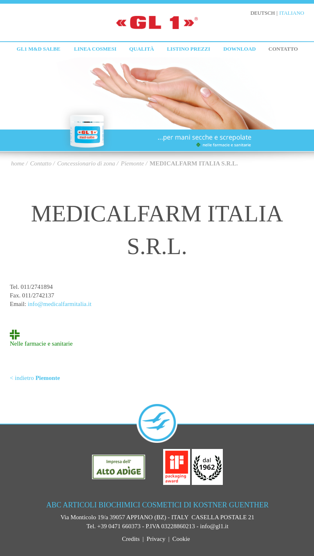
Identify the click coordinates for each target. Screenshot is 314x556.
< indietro (35, 378)
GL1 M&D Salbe (39, 49)
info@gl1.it (214, 526)
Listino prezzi (188, 49)
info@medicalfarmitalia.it (60, 304)
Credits (130, 539)
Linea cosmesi (95, 49)
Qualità (141, 49)
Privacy (156, 539)
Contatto (283, 49)
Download (239, 49)
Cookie (181, 539)
